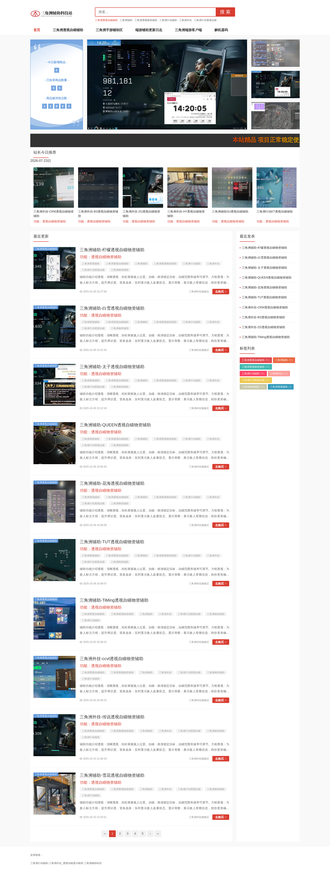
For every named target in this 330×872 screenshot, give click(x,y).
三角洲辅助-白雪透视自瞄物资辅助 (112, 308)
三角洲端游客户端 (188, 30)
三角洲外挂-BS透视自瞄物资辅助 (98, 214)
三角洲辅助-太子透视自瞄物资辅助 (112, 366)
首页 (36, 30)
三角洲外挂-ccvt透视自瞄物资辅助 (111, 658)
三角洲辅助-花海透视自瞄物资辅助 (112, 483)
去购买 (221, 291)
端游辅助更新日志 (148, 30)
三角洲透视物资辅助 (145, 20)
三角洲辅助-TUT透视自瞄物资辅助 (112, 541)
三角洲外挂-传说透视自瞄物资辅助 (112, 717)
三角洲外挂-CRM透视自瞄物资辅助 (53, 214)
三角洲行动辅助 (168, 20)
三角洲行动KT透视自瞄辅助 (275, 211)
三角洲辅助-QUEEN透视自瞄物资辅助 (115, 425)
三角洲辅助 (126, 20)
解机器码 (221, 30)
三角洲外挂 (185, 20)
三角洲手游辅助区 (109, 30)
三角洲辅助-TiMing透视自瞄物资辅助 (114, 600)
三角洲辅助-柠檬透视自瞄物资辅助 (112, 249)
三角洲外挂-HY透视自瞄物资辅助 (186, 214)
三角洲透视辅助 (91, 263)
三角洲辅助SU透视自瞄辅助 (230, 211)
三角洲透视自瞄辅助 (106, 20)
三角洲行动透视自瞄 (205, 20)
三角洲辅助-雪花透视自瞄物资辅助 (112, 775)
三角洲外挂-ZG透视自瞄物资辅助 (141, 214)
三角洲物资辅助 (120, 269)
